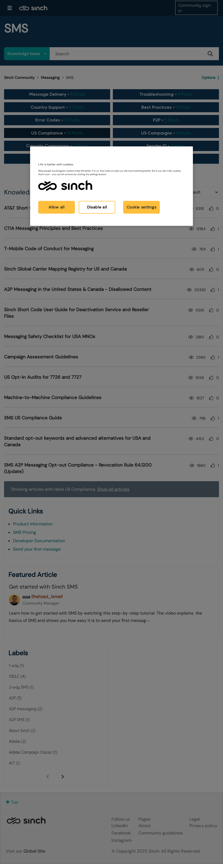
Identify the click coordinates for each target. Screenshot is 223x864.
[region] (111, 186)
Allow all (56, 206)
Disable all (97, 206)
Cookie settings (142, 206)
